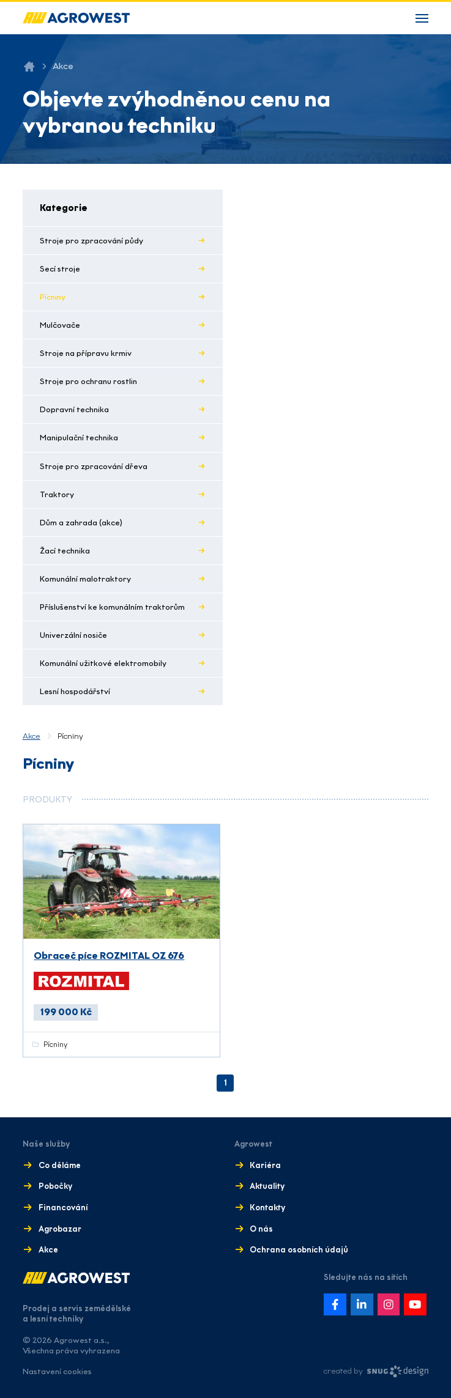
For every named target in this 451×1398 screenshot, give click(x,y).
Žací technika (65, 551)
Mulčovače (60, 325)
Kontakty (267, 1207)
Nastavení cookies (57, 1371)
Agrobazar (60, 1229)
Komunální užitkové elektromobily (103, 663)
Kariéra (265, 1165)
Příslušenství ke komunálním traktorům (112, 607)
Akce (31, 736)
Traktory (57, 494)
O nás (261, 1229)
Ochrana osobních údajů (299, 1250)
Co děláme (60, 1165)
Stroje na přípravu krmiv (86, 353)
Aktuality (267, 1186)
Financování (63, 1207)
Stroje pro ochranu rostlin (88, 381)
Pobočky (55, 1186)
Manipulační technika (79, 437)
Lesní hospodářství (75, 691)
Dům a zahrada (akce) (81, 522)
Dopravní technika (74, 409)
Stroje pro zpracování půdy (91, 240)
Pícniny (52, 297)
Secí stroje (60, 269)
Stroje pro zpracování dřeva (93, 466)
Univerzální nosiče (73, 635)
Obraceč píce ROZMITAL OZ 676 (109, 955)
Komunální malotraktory (85, 579)
